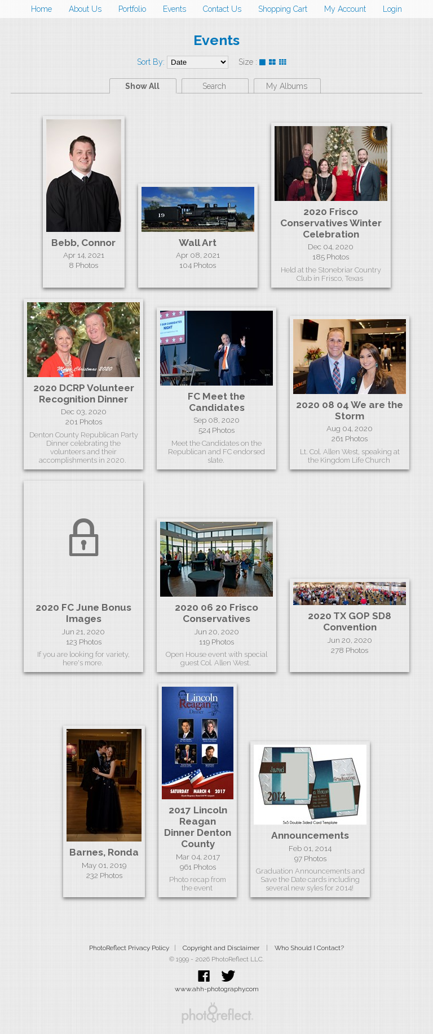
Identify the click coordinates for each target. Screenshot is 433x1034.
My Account (345, 9)
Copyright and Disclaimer (222, 948)
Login (392, 9)
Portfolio (132, 9)
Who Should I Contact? (309, 948)
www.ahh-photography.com (217, 989)
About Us (85, 9)
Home (41, 9)
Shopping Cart (282, 9)
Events (174, 9)
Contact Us (222, 9)
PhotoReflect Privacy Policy (129, 948)
